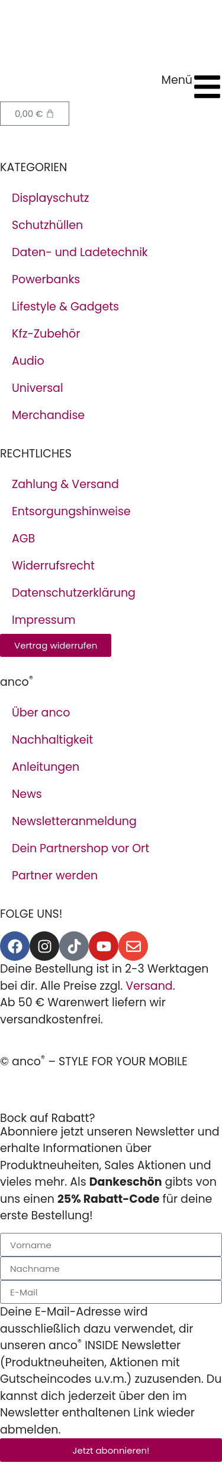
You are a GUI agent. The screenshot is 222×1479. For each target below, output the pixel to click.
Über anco (41, 713)
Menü (177, 80)
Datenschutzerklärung (74, 593)
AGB (23, 539)
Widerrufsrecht (53, 566)
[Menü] (207, 87)
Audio (28, 361)
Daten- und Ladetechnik (80, 252)
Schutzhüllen (47, 225)
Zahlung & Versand (65, 484)
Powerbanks (46, 279)
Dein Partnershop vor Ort (80, 848)
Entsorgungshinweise (71, 511)
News (27, 794)
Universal (37, 388)
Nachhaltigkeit (52, 740)
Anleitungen (45, 767)
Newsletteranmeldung (74, 821)
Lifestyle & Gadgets (65, 307)
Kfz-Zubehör (46, 334)
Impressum (44, 620)
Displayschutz (50, 198)
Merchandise (48, 415)
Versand (149, 986)
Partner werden (55, 876)
